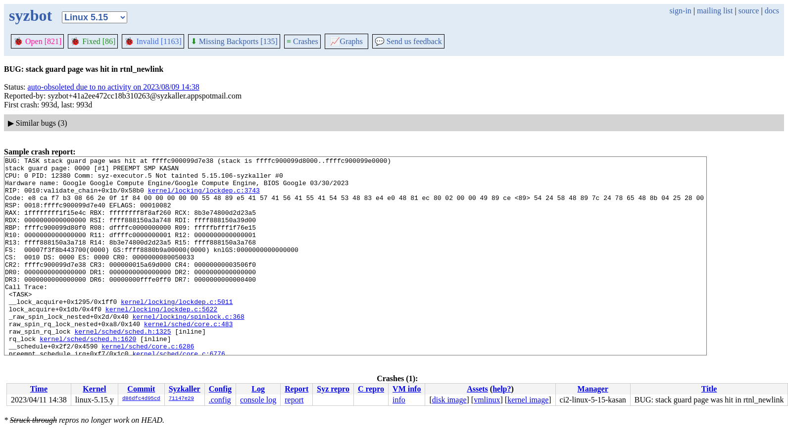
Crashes (302, 41)
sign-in (680, 10)
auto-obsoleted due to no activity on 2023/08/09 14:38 (113, 87)
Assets (477, 389)
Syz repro (333, 389)
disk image (449, 400)
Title (709, 389)
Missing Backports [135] (234, 41)
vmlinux (487, 400)
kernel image (527, 400)
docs (772, 10)
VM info (407, 389)
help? (501, 389)
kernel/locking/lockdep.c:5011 (177, 331)
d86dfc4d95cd (141, 399)
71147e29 (181, 399)
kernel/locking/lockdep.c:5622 (161, 340)
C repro (371, 389)
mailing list (715, 10)
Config (220, 389)
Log (258, 389)
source (749, 10)
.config (220, 400)
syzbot (30, 15)
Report (296, 389)
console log (258, 400)
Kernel (94, 389)
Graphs (346, 41)
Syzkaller (184, 389)
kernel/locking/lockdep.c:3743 (204, 197)
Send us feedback (408, 41)
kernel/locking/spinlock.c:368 (188, 349)
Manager (593, 389)
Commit (141, 389)
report (294, 400)
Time (39, 389)
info (399, 400)
